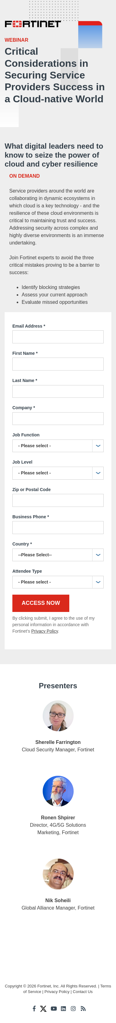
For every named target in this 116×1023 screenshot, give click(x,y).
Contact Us (82, 991)
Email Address (28, 326)
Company (23, 408)
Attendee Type (27, 571)
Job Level (22, 462)
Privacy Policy (44, 631)
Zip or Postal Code (31, 489)
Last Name (24, 381)
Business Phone (30, 517)
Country (22, 544)
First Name (25, 353)
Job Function (26, 434)
